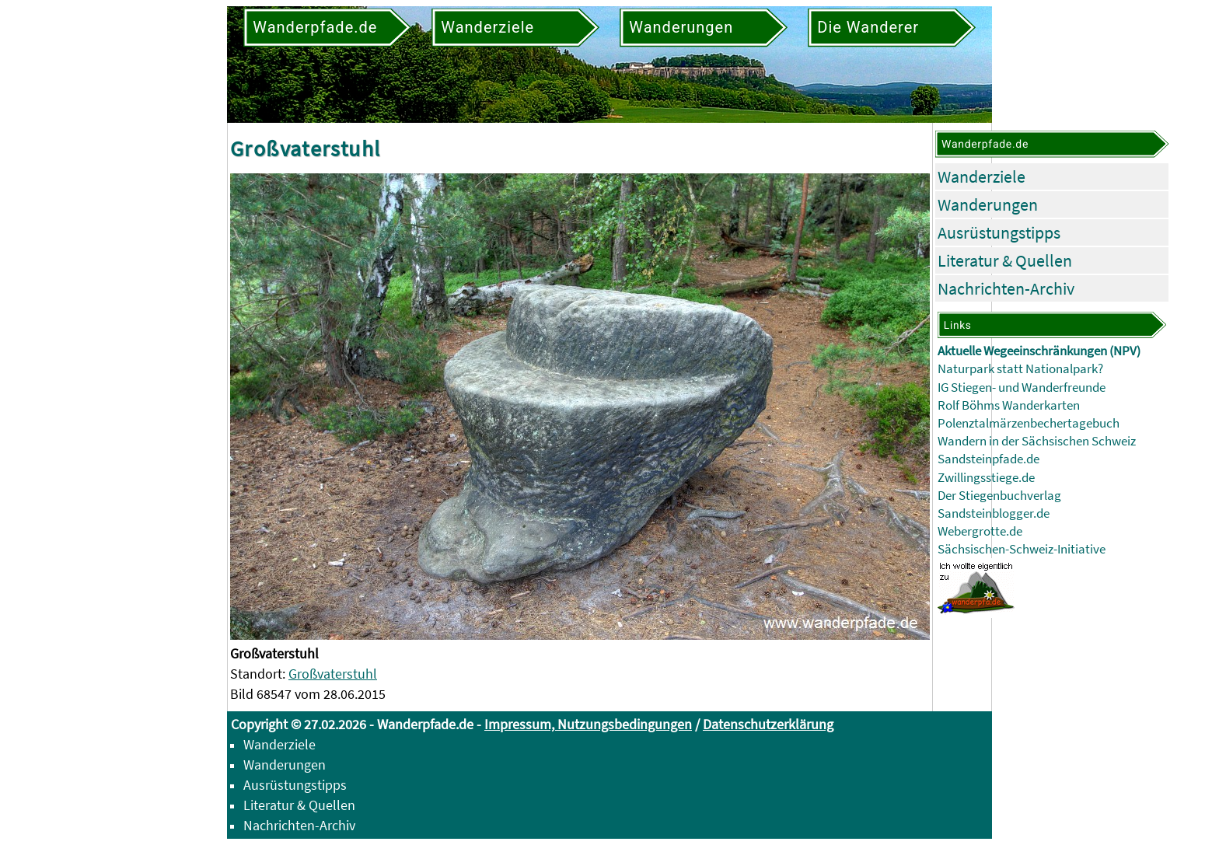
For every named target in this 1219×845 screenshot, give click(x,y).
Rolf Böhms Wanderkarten (1009, 405)
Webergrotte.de (980, 531)
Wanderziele (981, 176)
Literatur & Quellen (1005, 260)
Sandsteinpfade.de (988, 459)
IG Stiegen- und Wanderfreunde (1021, 387)
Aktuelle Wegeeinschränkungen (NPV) (1039, 351)
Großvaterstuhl (332, 674)
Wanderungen (988, 204)
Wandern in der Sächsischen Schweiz (1037, 441)
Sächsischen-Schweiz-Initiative (1021, 549)
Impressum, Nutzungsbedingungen (588, 724)
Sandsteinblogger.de (994, 513)
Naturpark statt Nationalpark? (1020, 369)
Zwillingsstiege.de (986, 478)
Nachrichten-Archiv (1006, 288)
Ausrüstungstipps (999, 232)
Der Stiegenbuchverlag (999, 495)
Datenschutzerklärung (768, 724)
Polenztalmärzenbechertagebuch (1028, 423)
